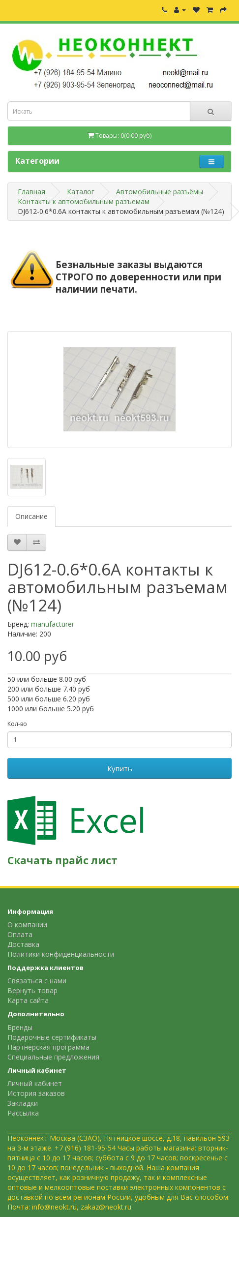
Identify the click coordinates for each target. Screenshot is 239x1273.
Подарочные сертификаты (51, 1037)
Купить (119, 768)
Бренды (19, 1027)
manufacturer (52, 624)
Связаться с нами (36, 980)
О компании (27, 924)
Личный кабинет (34, 1083)
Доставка (23, 944)
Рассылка (23, 1113)
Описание (31, 516)
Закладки (22, 1103)
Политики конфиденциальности (60, 954)
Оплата (19, 934)
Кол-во (17, 724)
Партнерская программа (48, 1047)
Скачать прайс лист (62, 860)
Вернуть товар (32, 990)
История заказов (36, 1093)
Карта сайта (28, 1000)
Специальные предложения (53, 1056)
